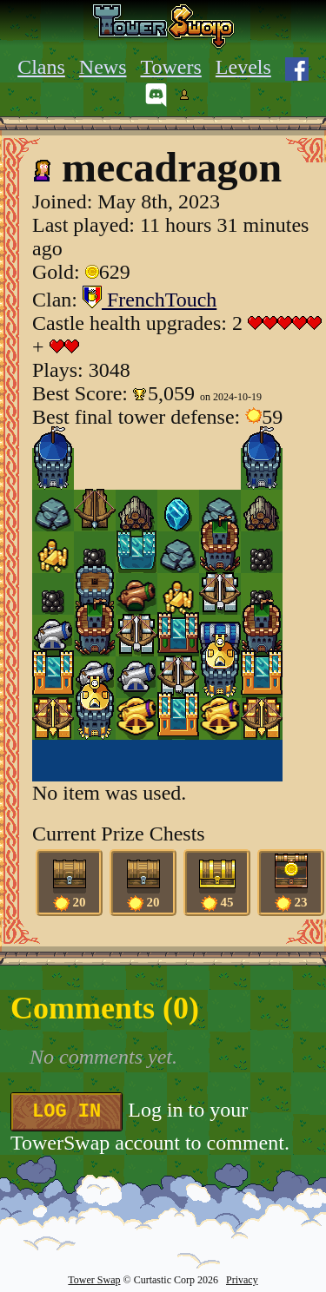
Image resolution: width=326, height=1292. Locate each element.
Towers (171, 67)
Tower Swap (94, 1280)
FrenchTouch (149, 299)
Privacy (242, 1280)
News (103, 67)
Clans (41, 67)
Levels (243, 67)
